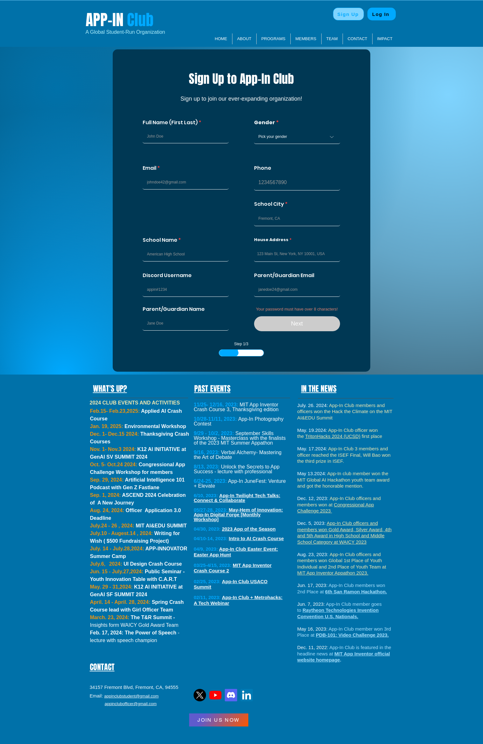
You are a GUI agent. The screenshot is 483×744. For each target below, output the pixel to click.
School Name (160, 240)
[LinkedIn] (246, 695)
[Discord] (231, 695)
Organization (150, 32)
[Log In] (381, 14)
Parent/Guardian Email (284, 275)
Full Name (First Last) (170, 122)
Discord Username (167, 275)
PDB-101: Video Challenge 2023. (352, 635)
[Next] (297, 323)
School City (269, 204)
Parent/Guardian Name (174, 309)
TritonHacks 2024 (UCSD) (332, 436)
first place (371, 436)
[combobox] (297, 254)
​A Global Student (105, 32)
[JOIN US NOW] (218, 719)
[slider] (234, 352)
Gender (264, 122)
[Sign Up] (348, 14)
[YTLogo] (215, 695)
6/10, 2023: (206, 495)
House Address (271, 240)
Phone (262, 168)
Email (149, 168)
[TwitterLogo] (200, 695)
